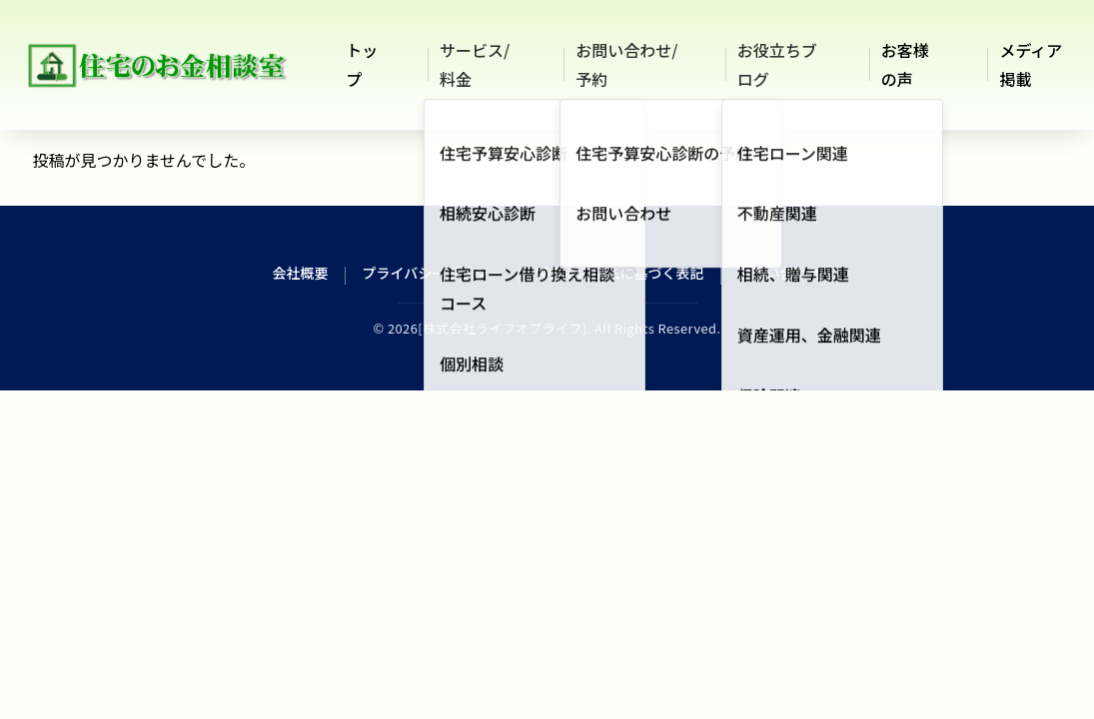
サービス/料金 (475, 64)
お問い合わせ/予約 (626, 64)
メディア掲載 (1030, 64)
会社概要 (301, 273)
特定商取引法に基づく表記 (619, 273)
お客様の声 (905, 64)
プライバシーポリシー (433, 273)
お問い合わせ (779, 273)
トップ (362, 64)
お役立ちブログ (777, 64)
